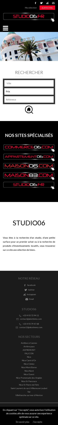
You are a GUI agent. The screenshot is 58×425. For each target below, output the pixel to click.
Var (29, 391)
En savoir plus (22, 421)
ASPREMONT (29, 350)
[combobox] (29, 83)
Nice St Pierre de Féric (29, 385)
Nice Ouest (29, 374)
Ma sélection (31, 7)
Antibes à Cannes (29, 343)
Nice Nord (29, 371)
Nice (29, 357)
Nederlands (22, 3)
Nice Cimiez (29, 364)
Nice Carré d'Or (29, 360)
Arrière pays (29, 346)
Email (53, 3)
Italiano (17, 3)
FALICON (29, 353)
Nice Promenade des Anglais (29, 378)
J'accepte (37, 421)
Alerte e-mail (47, 8)
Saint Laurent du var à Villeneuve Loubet (29, 388)
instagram (47, 3)
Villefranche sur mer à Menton (29, 395)
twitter (41, 3)
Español (13, 3)
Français (4, 3)
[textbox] (30, 83)
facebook (35, 3)
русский (26, 3)
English (8, 3)
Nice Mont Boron (29, 367)
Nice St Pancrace (29, 381)
